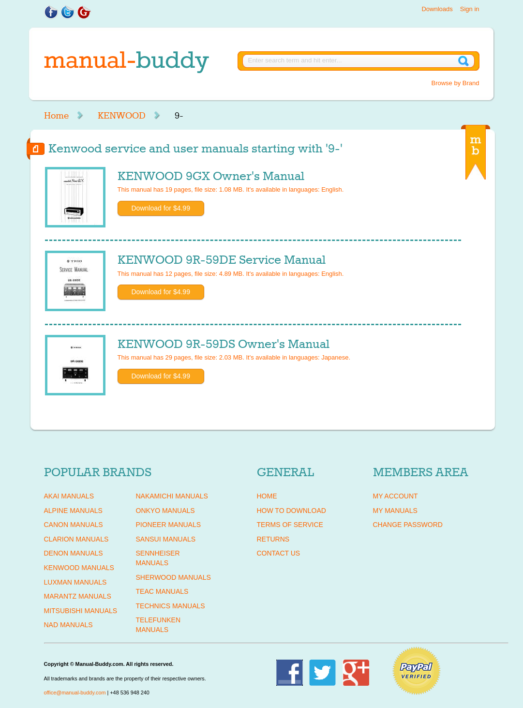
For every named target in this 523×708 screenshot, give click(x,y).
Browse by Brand (455, 83)
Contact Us (278, 553)
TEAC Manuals (162, 591)
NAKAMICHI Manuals (172, 496)
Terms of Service (290, 524)
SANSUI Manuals (166, 539)
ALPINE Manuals (73, 510)
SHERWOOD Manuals (173, 577)
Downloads (436, 9)
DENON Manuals (73, 553)
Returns (273, 539)
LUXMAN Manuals (75, 582)
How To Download (291, 510)
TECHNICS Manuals (170, 606)
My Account (395, 496)
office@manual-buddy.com (75, 692)
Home (56, 116)
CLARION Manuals (76, 539)
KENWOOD (122, 116)
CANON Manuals (73, 524)
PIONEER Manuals (168, 524)
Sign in (469, 9)
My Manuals (395, 510)
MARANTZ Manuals (77, 596)
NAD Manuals (68, 625)
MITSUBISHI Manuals (81, 611)
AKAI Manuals (69, 496)
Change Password (408, 524)
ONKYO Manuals (165, 510)
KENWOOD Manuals (79, 568)
